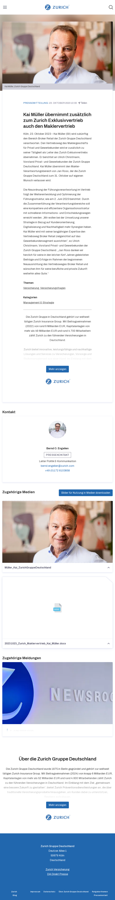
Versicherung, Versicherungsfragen (44, 288)
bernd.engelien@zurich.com (57, 465)
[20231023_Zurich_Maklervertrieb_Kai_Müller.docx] (57, 608)
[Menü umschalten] (5, 7)
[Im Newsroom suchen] (111, 7)
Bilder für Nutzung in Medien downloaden (85, 492)
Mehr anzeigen (57, 369)
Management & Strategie (38, 302)
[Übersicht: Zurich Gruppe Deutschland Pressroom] (56, 7)
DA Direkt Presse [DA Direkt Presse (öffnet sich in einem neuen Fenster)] (57, 874)
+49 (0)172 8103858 (57, 470)
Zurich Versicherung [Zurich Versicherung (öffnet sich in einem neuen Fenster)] (57, 869)
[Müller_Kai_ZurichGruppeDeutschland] (57, 532)
